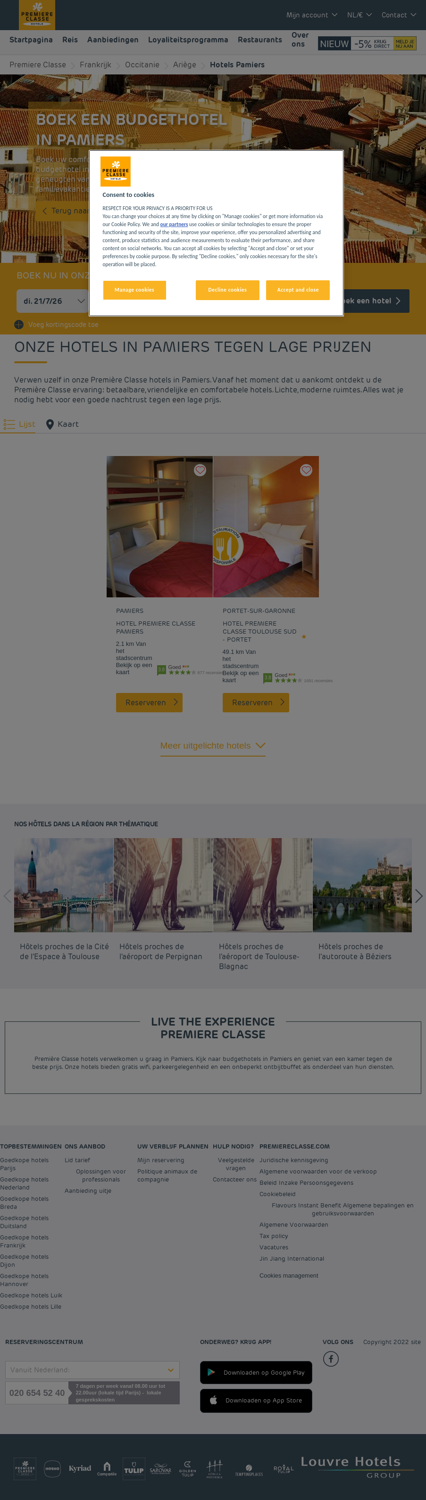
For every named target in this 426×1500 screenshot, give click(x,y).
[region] (216, 233)
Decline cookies (228, 289)
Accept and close (298, 289)
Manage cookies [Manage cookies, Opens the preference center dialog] (134, 289)
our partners (174, 224)
